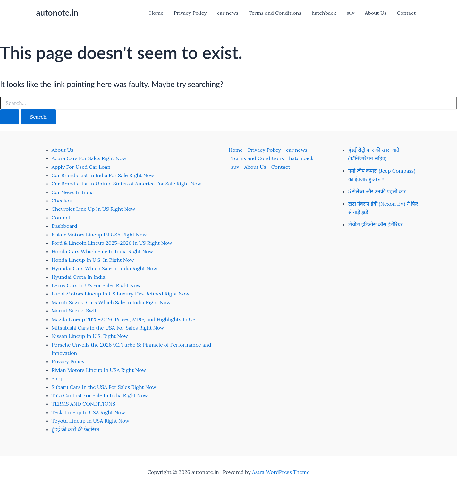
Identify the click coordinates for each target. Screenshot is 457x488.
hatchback (324, 13)
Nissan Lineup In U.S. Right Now (90, 336)
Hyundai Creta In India (79, 277)
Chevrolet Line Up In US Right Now (93, 209)
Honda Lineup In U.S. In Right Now (93, 260)
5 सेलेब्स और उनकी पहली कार (377, 191)
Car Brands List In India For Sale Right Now (103, 175)
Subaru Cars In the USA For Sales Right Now (104, 387)
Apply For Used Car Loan (81, 167)
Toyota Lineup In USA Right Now (91, 420)
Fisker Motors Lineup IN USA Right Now (99, 234)
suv (350, 13)
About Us (375, 13)
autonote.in (57, 12)
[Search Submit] (9, 116)
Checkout (63, 200)
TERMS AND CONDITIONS (83, 403)
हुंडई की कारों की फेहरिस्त (75, 429)
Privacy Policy (190, 13)
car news (227, 13)
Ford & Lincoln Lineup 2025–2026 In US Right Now (112, 243)
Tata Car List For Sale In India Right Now (100, 395)
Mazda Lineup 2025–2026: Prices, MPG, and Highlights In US (124, 319)
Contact (406, 13)
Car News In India (73, 192)
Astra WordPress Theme (281, 472)
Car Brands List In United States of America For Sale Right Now (126, 183)
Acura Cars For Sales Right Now (89, 158)
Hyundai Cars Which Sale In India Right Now (104, 268)
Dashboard (64, 226)
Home (156, 13)
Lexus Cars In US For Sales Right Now (96, 285)
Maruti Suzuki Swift (75, 310)
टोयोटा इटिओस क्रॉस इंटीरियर (375, 224)
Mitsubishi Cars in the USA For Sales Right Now (108, 327)
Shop (58, 378)
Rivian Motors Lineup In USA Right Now (99, 370)
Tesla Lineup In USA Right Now (88, 412)
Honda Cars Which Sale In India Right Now (102, 251)
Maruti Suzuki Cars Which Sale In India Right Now (111, 302)
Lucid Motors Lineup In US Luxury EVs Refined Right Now (121, 293)
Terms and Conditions (275, 13)
